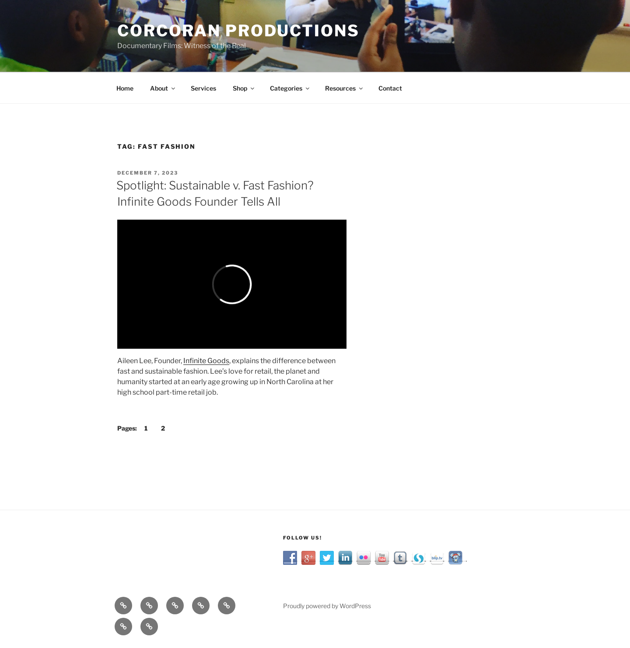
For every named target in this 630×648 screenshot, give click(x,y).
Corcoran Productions (238, 30)
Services (203, 88)
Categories (290, 88)
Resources (344, 88)
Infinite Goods (206, 361)
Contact (390, 88)
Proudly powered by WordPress (327, 605)
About (163, 88)
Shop (244, 88)
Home (124, 88)
